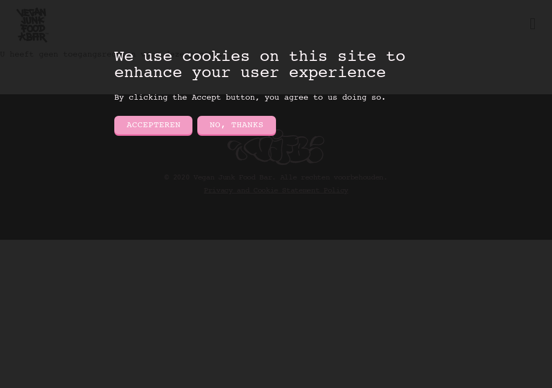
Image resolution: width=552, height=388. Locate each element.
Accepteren (154, 125)
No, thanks (237, 125)
